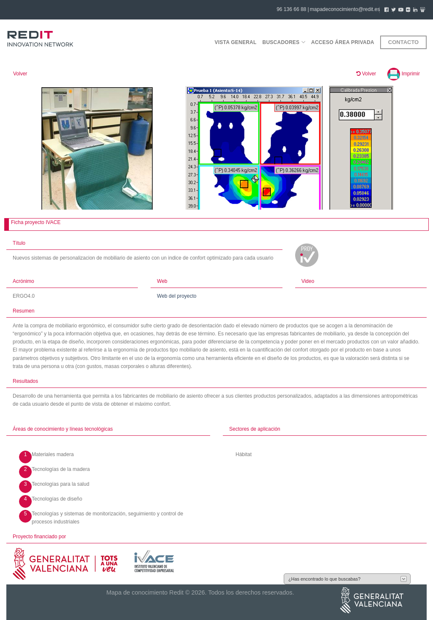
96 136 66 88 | (293, 9)
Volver (20, 74)
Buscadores (284, 42)
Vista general (235, 42)
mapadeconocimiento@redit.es (345, 9)
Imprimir (403, 74)
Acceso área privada (342, 42)
